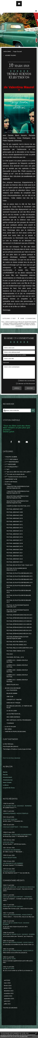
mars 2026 (7, 983)
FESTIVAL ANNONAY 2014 (15, 531)
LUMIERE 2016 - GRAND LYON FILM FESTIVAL (17, 666)
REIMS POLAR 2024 (13, 684)
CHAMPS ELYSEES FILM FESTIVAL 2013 (18, 506)
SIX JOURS (12, 958)
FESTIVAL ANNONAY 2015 (15, 534)
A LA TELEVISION (12, 690)
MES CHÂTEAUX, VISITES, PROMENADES (19, 720)
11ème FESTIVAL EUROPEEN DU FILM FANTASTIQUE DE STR (18, 492)
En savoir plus (23, 1036)
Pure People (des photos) (10, 746)
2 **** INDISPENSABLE (12, 462)
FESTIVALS (8, 484)
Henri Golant (7, 782)
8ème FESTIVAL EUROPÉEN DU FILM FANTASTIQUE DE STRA (17, 497)
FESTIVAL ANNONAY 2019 (15, 546)
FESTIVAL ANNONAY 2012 (15, 524)
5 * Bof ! (13, 318)
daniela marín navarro (16, 323)
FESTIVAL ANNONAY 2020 (15, 549)
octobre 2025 (8, 996)
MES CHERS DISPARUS (13, 717)
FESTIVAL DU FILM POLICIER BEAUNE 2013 (19, 576)
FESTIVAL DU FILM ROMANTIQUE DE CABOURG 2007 (18, 606)
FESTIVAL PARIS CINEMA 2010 (16, 651)
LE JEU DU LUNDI (12, 710)
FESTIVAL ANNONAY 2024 (15, 559)
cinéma (5, 323)
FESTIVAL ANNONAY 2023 (15, 556)
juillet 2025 (7, 1004)
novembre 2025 (9, 993)
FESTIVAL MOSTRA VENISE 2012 (17, 641)
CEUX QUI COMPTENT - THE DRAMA (15, 827)
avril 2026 (7, 980)
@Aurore (5, 942)
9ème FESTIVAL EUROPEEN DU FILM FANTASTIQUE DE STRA (17, 502)
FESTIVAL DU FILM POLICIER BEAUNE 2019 (19, 582)
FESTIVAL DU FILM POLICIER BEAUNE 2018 (19, 579)
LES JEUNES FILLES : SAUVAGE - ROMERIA (17, 806)
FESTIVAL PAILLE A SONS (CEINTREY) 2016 (20, 648)
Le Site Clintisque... (8, 744)
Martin (5, 934)
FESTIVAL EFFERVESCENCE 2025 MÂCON (19, 627)
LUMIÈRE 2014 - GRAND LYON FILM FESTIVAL (17, 680)
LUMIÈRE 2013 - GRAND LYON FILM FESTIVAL (17, 675)
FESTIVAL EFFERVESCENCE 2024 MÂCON (19, 624)
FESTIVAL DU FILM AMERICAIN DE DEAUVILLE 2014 (17, 569)
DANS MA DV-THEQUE (13, 702)
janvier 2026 (7, 988)
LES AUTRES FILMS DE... (14, 714)
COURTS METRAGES (11, 481)
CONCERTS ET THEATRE (14, 699)
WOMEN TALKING (10, 55)
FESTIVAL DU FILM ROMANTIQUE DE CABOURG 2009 (18, 610)
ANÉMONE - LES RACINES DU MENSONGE (17, 834)
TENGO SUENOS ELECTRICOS (19, 75)
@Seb (5, 958)
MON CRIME (7, 51)
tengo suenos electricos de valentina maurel (21, 322)
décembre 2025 (8, 991)
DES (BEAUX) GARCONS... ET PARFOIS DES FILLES (19, 706)
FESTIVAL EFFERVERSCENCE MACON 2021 (19, 615)
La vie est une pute (10, 726)
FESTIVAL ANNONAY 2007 (15, 509)
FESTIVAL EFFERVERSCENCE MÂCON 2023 (19, 618)
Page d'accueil (17, 51)
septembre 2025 (9, 998)
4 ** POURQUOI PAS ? (11, 467)
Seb (4, 968)
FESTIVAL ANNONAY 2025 (15, 562)
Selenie (5, 887)
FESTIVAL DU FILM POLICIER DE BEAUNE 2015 (19, 591)
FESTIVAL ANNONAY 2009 (15, 515)
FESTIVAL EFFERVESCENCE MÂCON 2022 (19, 633)
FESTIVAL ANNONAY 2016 (15, 537)
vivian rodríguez (16, 324)
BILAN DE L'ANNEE (12, 693)
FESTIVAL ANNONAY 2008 (15, 512)
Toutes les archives (10, 1008)
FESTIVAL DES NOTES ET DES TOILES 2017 (20, 565)
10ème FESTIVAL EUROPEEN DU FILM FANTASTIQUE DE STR (18, 487)
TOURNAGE (10, 723)
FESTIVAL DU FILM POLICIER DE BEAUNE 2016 (19, 596)
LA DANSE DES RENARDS (11, 850)
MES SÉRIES (8, 729)
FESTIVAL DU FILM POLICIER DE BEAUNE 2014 (19, 586)
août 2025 (7, 1001)
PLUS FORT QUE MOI (10, 819)
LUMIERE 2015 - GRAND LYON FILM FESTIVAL (17, 661)
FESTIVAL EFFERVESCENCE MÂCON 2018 (19, 630)
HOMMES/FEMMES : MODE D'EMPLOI (15, 813)
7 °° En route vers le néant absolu (15, 474)
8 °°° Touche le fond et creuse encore (16, 477)
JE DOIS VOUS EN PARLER (12, 688)
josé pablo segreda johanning (25, 325)
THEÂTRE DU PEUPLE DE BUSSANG (15, 731)
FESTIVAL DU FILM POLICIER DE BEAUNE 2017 (19, 601)
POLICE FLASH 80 (9, 871)
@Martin (5, 923)
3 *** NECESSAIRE (10, 464)
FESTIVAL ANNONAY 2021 (15, 552)
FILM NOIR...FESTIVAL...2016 (15, 657)
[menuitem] (8, 51)
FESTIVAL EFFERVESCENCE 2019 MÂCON (19, 621)
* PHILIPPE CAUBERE (11, 457)
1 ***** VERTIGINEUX (11, 459)
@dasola (5, 950)
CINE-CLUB (10, 696)
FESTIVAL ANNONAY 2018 (15, 543)
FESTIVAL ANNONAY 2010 (15, 518)
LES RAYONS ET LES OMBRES (13, 863)
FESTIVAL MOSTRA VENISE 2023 (17, 644)
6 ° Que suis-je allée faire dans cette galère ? (18, 472)
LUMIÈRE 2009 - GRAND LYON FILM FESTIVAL (17, 670)
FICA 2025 (10, 654)
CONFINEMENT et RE (11, 479)
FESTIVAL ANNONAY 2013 (15, 527)
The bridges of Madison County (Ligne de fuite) (17, 749)
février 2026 (7, 985)
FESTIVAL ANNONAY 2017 (15, 540)
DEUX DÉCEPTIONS (10, 857)
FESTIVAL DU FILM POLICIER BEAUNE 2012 (19, 573)
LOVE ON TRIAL (8, 842)
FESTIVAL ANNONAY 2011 (15, 521)
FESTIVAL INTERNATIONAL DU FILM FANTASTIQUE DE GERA (17, 637)
